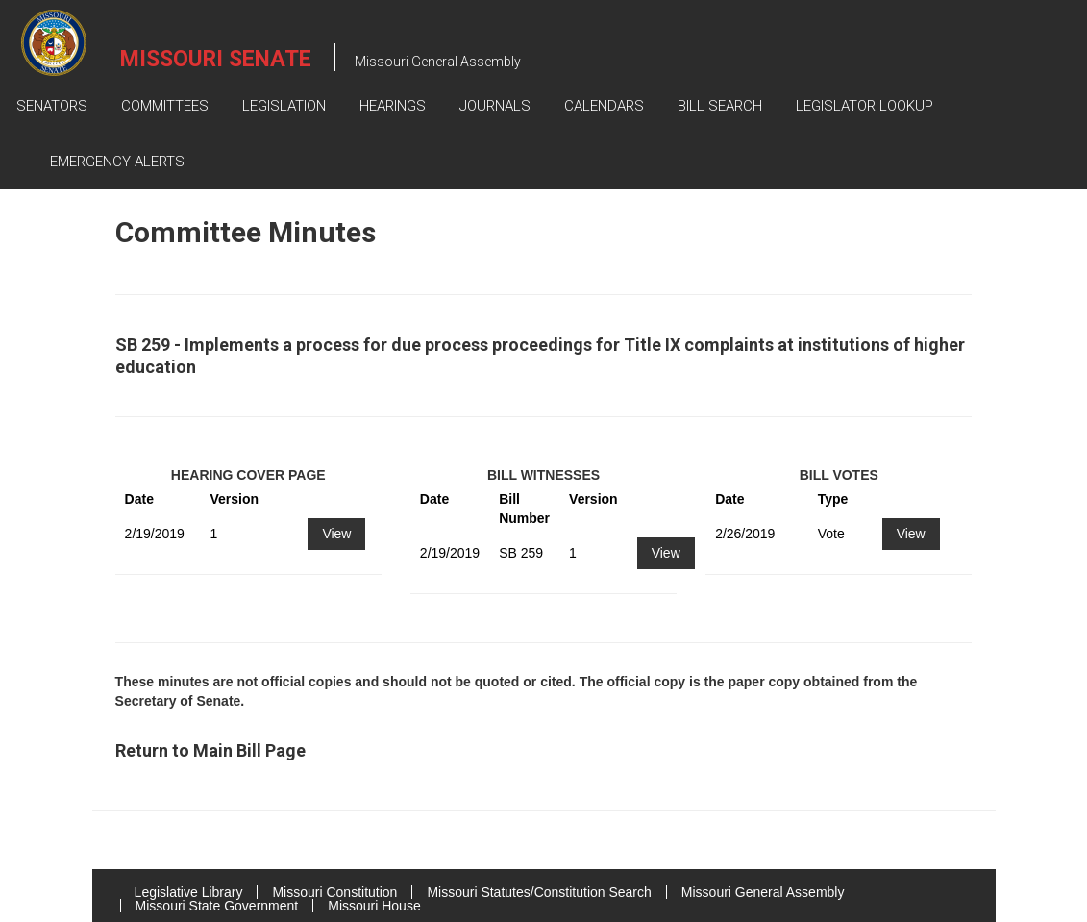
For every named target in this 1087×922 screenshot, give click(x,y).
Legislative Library (189, 892)
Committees (165, 105)
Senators (51, 105)
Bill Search (720, 105)
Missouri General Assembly (763, 892)
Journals (495, 105)
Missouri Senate (215, 59)
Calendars (604, 105)
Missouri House (374, 905)
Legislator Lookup (864, 105)
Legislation (284, 105)
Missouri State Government (217, 905)
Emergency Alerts (117, 161)
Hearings (392, 105)
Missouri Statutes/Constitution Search (539, 892)
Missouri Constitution (334, 892)
